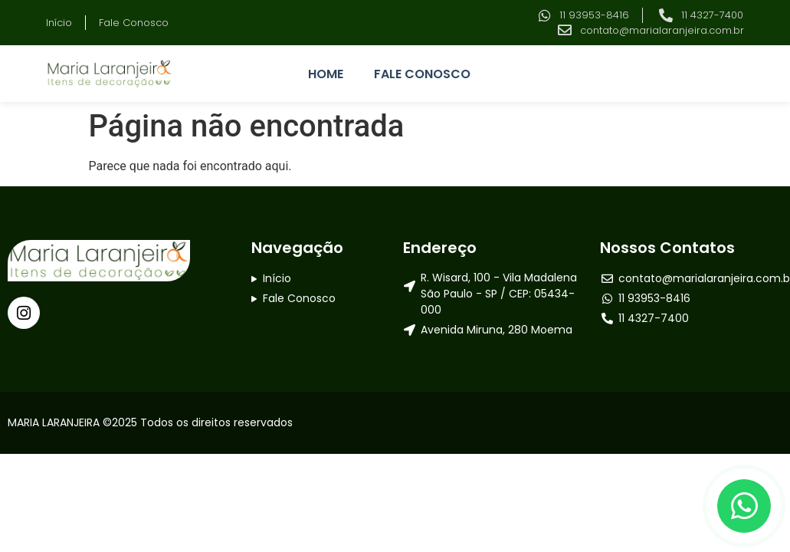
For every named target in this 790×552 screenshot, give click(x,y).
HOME (325, 74)
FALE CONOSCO (422, 74)
